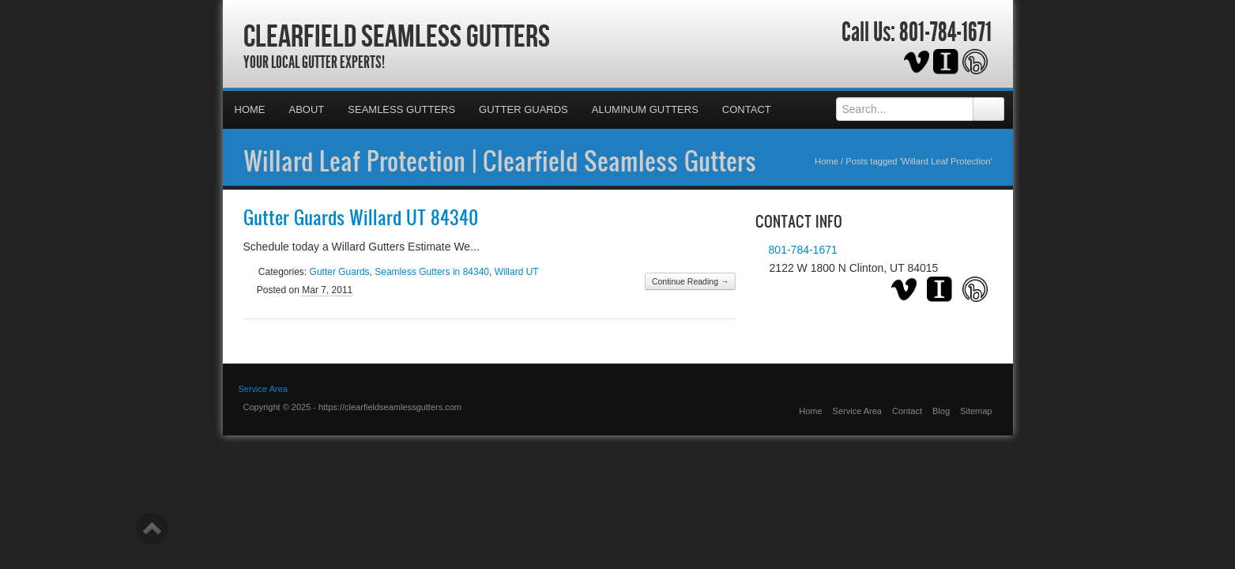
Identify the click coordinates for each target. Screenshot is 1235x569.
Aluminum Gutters (645, 109)
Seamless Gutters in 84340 (432, 271)
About (307, 109)
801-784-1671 (945, 32)
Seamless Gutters (401, 109)
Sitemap (976, 411)
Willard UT (517, 271)
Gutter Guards (523, 109)
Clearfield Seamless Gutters (396, 35)
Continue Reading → (690, 281)
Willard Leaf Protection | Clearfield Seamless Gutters (499, 160)
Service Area (857, 411)
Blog (941, 411)
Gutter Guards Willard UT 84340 (360, 217)
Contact (746, 109)
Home (250, 109)
